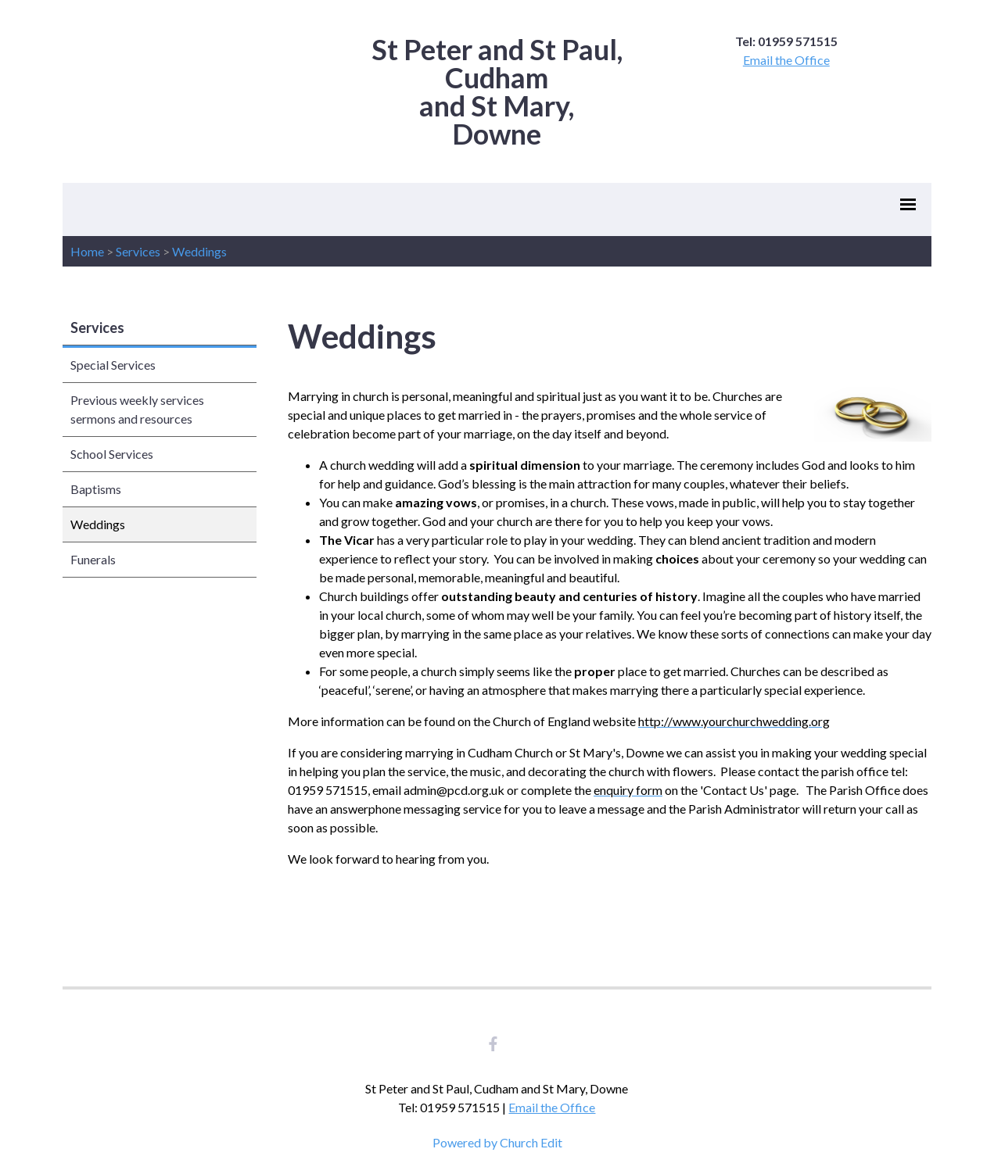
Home (87, 251)
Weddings (199, 251)
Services (138, 251)
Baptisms (95, 488)
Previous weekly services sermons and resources (137, 409)
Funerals (93, 559)
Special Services (113, 364)
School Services (111, 453)
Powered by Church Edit (497, 1142)
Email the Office (786, 59)
